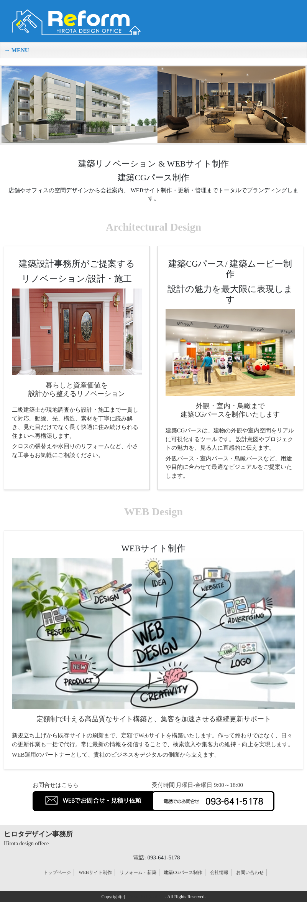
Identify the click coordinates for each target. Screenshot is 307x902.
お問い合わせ (250, 872)
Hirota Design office (145, 896)
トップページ (57, 872)
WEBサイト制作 (95, 872)
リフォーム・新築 (138, 872)
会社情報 (219, 872)
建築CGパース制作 (183, 872)
